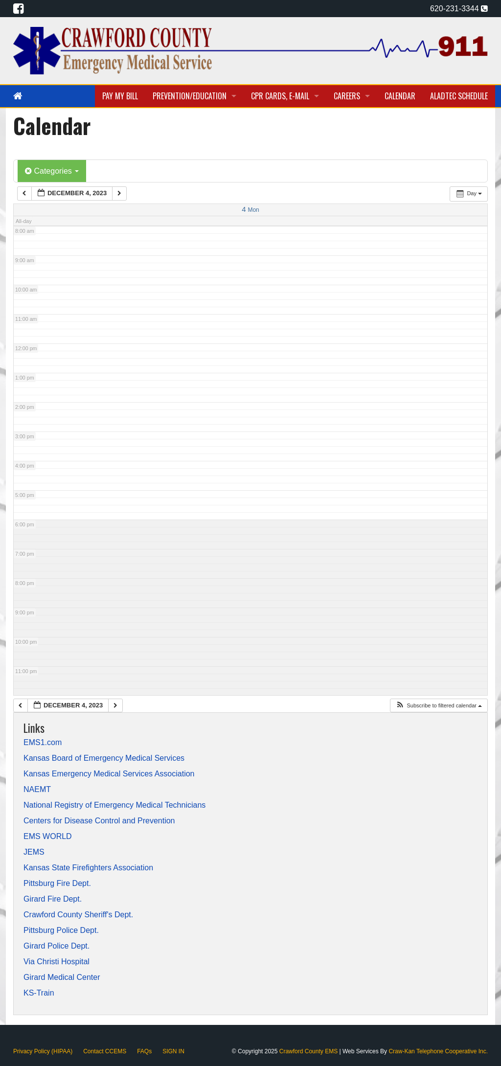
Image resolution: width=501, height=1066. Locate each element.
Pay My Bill (120, 96)
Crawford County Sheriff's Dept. (78, 915)
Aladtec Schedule (459, 96)
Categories (52, 171)
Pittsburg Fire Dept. (57, 883)
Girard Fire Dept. (52, 899)
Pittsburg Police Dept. (61, 930)
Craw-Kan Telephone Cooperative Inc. (438, 1051)
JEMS (34, 852)
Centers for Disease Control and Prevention (99, 821)
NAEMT (37, 790)
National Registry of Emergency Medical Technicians (114, 805)
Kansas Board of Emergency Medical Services (103, 758)
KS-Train (38, 993)
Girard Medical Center (61, 977)
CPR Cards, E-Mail (280, 96)
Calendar (400, 96)
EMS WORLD (47, 836)
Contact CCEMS (104, 1051)
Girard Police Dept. (56, 946)
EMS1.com (42, 743)
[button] (438, 705)
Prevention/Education (190, 96)
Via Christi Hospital (56, 962)
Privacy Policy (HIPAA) (42, 1051)
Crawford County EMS (309, 1051)
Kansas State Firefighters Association (88, 868)
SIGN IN (173, 1051)
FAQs (144, 1051)
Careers (347, 96)
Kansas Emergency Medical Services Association (109, 774)
